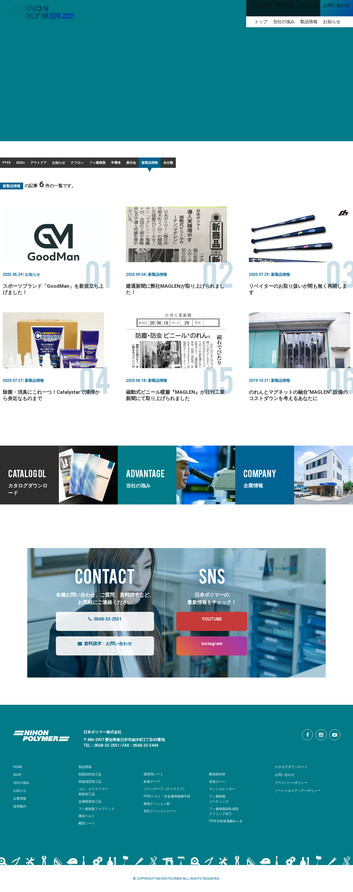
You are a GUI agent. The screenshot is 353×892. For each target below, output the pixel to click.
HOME (18, 770)
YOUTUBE (206, 625)
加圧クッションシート (161, 814)
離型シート (87, 827)
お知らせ (112, 164)
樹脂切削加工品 (91, 778)
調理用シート (154, 778)
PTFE (13, 164)
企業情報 (20, 802)
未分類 (316, 164)
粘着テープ (152, 785)
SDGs (42, 164)
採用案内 (20, 810)
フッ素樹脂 (182, 164)
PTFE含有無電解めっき (227, 825)
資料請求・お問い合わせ (99, 649)
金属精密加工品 (91, 805)
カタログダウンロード (294, 770)
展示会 (247, 164)
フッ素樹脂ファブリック (98, 812)
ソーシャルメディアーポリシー (301, 794)
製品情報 (86, 770)
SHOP (18, 778)
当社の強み (22, 786)
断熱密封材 (218, 778)
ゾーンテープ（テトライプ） (167, 792)
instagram (206, 649)
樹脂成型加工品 (91, 785)
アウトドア (75, 164)
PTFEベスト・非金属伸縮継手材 (169, 800)
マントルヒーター (223, 792)
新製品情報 (281, 164)
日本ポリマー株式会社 (278, 571)
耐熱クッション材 (158, 807)
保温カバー (218, 785)
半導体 (217, 164)
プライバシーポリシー (294, 786)
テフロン (146, 164)
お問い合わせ (286, 778)
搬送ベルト (87, 819)
